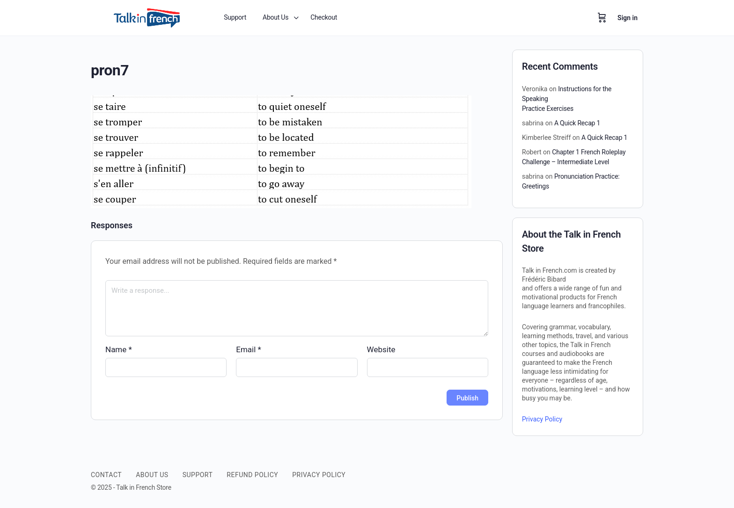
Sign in (627, 18)
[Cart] (602, 18)
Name (118, 349)
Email (248, 349)
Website (381, 349)
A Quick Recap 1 (577, 123)
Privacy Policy (542, 419)
